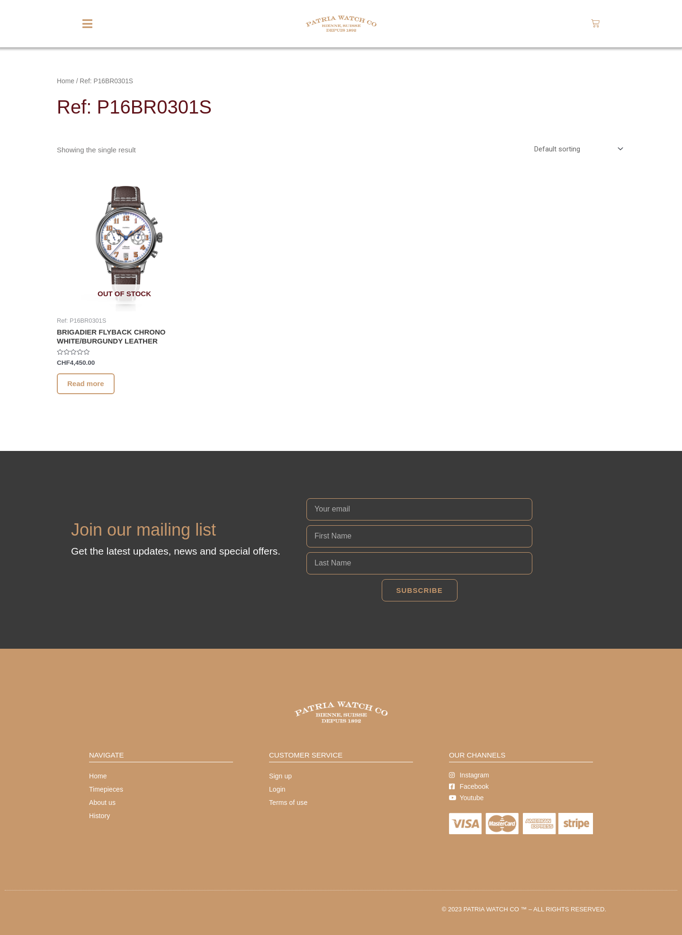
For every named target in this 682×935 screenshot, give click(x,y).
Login (277, 789)
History (99, 816)
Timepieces (106, 789)
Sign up (280, 776)
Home (65, 81)
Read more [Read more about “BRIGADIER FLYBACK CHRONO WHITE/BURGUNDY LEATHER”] (85, 383)
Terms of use (288, 802)
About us (102, 802)
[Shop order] (577, 149)
